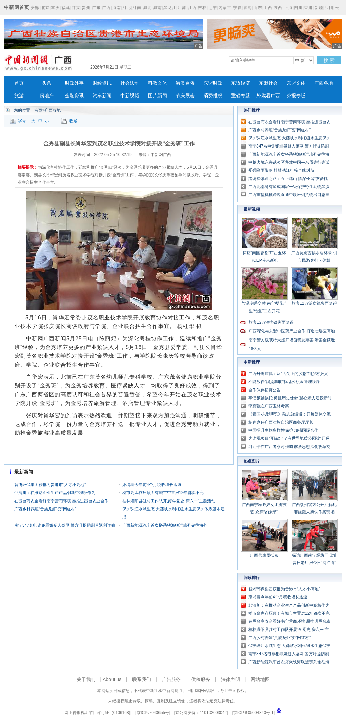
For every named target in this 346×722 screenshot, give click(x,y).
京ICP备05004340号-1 (253, 712)
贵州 (86, 7)
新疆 (319, 7)
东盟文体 (296, 83)
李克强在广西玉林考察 (268, 406)
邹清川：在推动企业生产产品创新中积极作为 (54, 492)
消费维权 (212, 95)
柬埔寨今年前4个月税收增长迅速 (151, 484)
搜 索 (329, 60)
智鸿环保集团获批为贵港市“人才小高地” (50, 484)
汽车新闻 (102, 95)
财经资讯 (102, 83)
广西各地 (323, 83)
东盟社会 (268, 83)
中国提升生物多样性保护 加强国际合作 (283, 430)
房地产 (47, 95)
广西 (106, 7)
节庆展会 (185, 95)
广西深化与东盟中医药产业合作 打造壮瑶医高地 (292, 331)
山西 (268, 7)
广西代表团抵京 (264, 555)
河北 (126, 7)
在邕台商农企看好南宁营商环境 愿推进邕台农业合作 (61, 501)
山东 (257, 7)
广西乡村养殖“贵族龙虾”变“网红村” (45, 509)
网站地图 (260, 679)
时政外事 (74, 83)
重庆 (55, 7)
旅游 (19, 95)
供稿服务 (200, 679)
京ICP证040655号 (153, 712)
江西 (192, 7)
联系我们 (141, 679)
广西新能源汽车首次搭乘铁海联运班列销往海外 (164, 525)
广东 (96, 7)
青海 (247, 7)
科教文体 (157, 83)
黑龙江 (169, 7)
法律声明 (230, 679)
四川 (298, 7)
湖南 (157, 7)
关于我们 (86, 679)
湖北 (147, 7)
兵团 (329, 7)
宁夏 (237, 7)
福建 (65, 7)
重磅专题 (240, 95)
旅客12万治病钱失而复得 (314, 303)
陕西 (278, 7)
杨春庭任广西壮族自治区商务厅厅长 (280, 422)
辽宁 (212, 7)
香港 (308, 7)
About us (112, 679)
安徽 (35, 7)
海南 (116, 7)
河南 (136, 7)
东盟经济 (240, 83)
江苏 (182, 7)
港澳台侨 (185, 83)
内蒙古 (224, 7)
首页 (19, 83)
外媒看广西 (268, 95)
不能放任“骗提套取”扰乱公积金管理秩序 (284, 381)
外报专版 (296, 95)
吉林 (202, 7)
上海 (288, 7)
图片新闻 (157, 95)
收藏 (73, 120)
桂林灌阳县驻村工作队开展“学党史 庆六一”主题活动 (168, 501)
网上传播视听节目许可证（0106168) (97, 712)
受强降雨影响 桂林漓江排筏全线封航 (281, 170)
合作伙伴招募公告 (264, 389)
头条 (46, 83)
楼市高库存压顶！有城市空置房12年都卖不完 (163, 492)
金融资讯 (74, 95)
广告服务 (171, 679)
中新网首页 (16, 7)
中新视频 (129, 95)
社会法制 (129, 83)
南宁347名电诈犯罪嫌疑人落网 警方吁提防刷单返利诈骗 (64, 525)
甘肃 (76, 7)
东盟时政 (212, 83)
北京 (45, 7)
